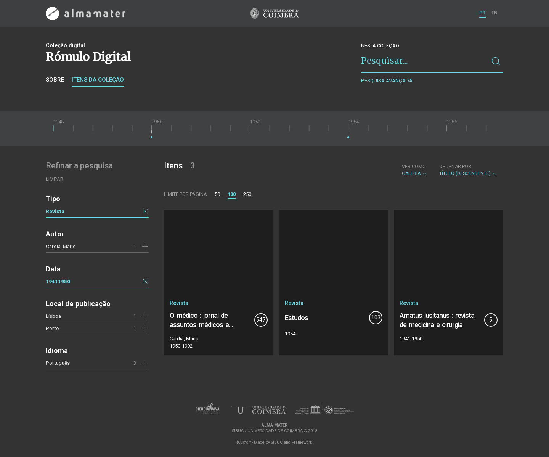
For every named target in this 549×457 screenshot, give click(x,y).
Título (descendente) (468, 170)
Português (58, 363)
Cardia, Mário (61, 246)
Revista (55, 211)
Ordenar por (455, 166)
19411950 (58, 281)
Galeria (414, 170)
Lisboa (53, 316)
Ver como (414, 166)
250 (247, 194)
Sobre (55, 79)
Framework (302, 442)
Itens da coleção (98, 79)
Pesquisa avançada (387, 80)
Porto (52, 328)
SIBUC (277, 442)
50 (217, 194)
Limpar (54, 179)
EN (494, 13)
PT (482, 13)
